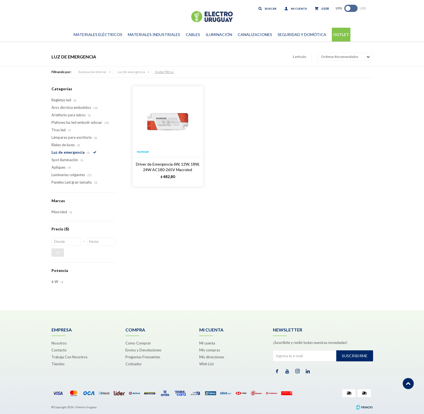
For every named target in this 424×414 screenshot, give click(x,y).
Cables (193, 34)
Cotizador (133, 364)
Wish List (206, 364)
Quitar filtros (164, 72)
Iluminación (219, 34)
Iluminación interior (92, 72)
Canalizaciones (255, 34)
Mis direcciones (211, 357)
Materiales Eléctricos (98, 34)
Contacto (59, 350)
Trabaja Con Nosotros (69, 357)
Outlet (341, 34)
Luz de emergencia (131, 72)
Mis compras (209, 350)
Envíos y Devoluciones (143, 350)
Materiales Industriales (154, 34)
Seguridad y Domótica (302, 34)
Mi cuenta (207, 343)
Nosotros (59, 343)
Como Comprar (138, 343)
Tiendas (57, 364)
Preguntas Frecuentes (142, 357)
